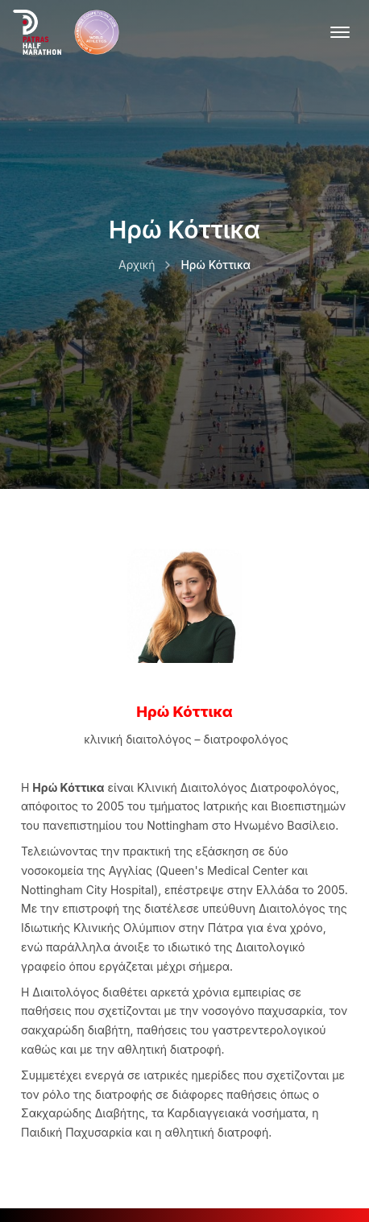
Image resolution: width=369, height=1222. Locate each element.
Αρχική (136, 264)
